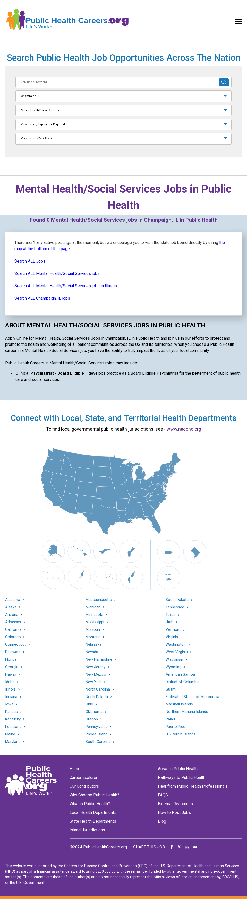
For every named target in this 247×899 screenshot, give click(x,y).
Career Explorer (83, 777)
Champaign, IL (30, 96)
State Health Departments (93, 821)
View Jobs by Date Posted (37, 138)
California (13, 629)
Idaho (10, 682)
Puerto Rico (175, 726)
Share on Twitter (179, 847)
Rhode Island (96, 734)
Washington (176, 644)
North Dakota (97, 697)
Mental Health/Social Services (40, 110)
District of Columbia (182, 681)
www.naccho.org (184, 429)
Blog (162, 821)
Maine (10, 734)
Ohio (89, 704)
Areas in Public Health (178, 768)
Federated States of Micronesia (192, 696)
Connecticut (15, 644)
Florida (10, 659)
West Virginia (177, 652)
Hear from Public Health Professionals (193, 786)
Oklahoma (94, 712)
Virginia (172, 637)
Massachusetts (99, 600)
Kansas (11, 712)
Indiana (11, 697)
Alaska (10, 607)
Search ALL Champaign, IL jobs (42, 298)
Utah (169, 622)
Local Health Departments (93, 812)
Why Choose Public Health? (94, 795)
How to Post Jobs (174, 812)
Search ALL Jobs (29, 261)
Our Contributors (84, 786)
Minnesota (94, 614)
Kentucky (13, 719)
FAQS (163, 795)
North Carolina (98, 689)
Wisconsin (174, 659)
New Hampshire (99, 659)
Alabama (12, 600)
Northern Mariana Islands (187, 711)
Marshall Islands (179, 704)
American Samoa (180, 674)
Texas (171, 614)
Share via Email (195, 847)
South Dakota (177, 600)
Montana (93, 637)
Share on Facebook (172, 847)
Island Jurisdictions (87, 830)
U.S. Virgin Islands (180, 734)
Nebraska (93, 644)
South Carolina (98, 742)
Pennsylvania (96, 727)
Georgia (11, 667)
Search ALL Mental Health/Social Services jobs (57, 273)
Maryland (12, 742)
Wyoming (173, 667)
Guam (171, 689)
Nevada (92, 652)
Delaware (13, 652)
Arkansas (13, 622)
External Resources (175, 803)
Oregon (92, 719)
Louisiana (13, 727)
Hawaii (10, 674)
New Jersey (95, 667)
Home (75, 768)
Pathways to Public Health (181, 777)
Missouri (93, 629)
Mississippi (95, 622)
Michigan (93, 607)
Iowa (9, 704)
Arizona (11, 614)
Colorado (13, 637)
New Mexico (96, 674)
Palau (170, 719)
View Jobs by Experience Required (43, 124)
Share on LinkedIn (187, 847)
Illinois (10, 689)
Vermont (173, 629)
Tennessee (175, 607)
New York (94, 682)
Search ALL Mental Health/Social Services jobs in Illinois (65, 285)
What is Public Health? (90, 803)
